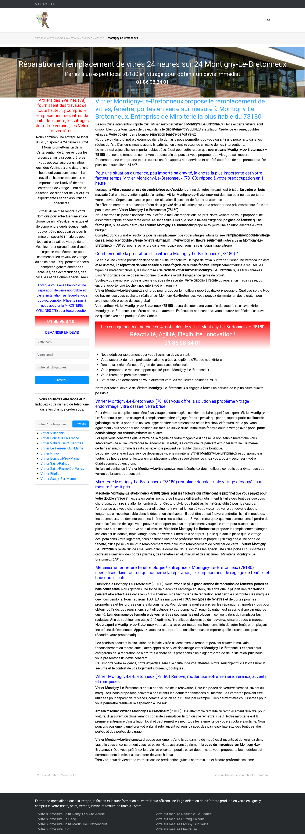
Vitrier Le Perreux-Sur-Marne (61, 448)
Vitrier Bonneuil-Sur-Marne (60, 458)
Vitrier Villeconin (52, 433)
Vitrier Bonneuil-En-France (59, 438)
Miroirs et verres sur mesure (52, 38)
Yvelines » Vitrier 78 (93, 38)
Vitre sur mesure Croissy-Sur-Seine (182, 824)
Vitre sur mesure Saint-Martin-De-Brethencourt (72, 824)
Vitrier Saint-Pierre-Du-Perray (62, 469)
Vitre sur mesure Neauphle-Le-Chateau (184, 814)
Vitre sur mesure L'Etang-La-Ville (180, 819)
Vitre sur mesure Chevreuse (176, 829)
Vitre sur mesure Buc (53, 829)
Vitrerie (75, 38)
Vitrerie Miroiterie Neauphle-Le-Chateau (241, 775)
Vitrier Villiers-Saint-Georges (61, 443)
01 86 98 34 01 (46, 4)
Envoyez (80, 424)
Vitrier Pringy (50, 453)
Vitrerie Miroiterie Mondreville (56, 775)
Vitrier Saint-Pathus (54, 464)
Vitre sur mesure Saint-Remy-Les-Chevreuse (71, 814)
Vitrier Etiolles (50, 474)
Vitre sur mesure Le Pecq (57, 819)
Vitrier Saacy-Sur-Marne (58, 479)
